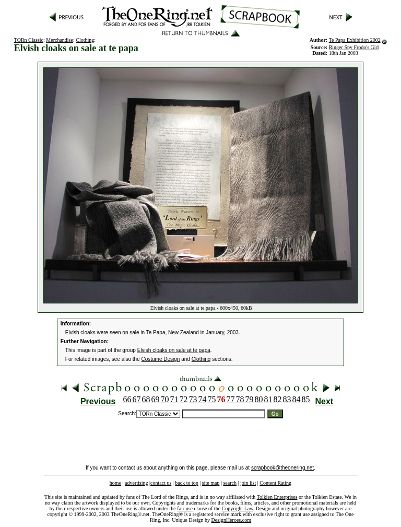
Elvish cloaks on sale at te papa (173, 350)
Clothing (85, 40)
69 (155, 399)
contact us (160, 483)
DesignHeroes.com (231, 520)
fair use (185, 508)
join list (248, 483)
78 (240, 399)
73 (193, 399)
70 (165, 399)
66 (127, 399)
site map (211, 483)
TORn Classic (28, 40)
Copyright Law (237, 508)
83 (287, 399)
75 (212, 399)
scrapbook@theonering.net (282, 468)
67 (137, 399)
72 (184, 399)
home (115, 483)
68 (146, 399)
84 (296, 399)
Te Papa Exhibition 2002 (355, 40)
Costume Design (160, 359)
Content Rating (275, 483)
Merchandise (59, 40)
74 (202, 399)
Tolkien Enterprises (277, 497)
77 (231, 399)
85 (306, 399)
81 (268, 399)
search (230, 483)
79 (249, 399)
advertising (136, 483)
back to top (186, 483)
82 (278, 399)
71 (174, 399)
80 (259, 399)
